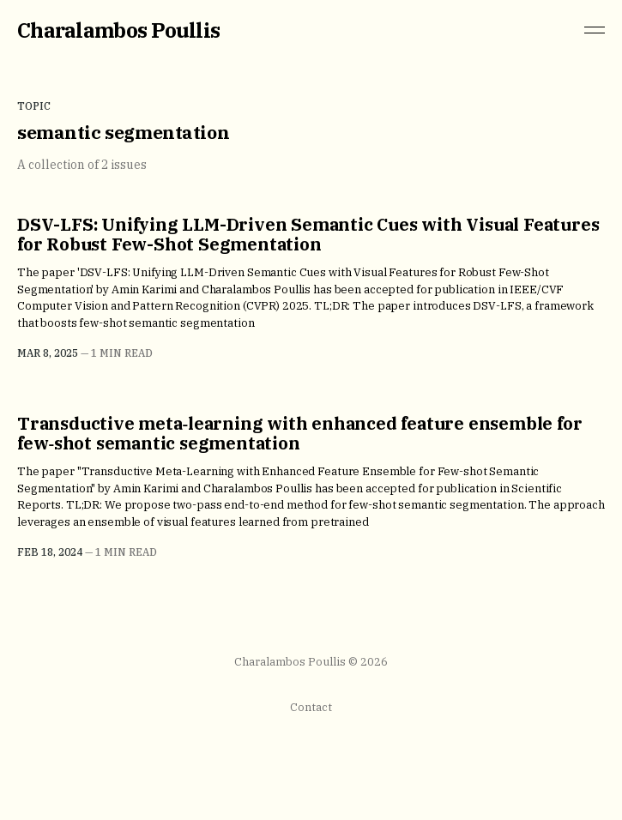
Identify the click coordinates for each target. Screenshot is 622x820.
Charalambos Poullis (118, 30)
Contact (311, 707)
